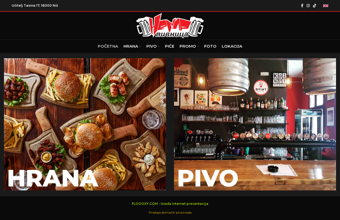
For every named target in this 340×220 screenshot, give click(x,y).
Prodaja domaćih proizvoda (170, 212)
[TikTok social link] (314, 5)
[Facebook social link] (302, 5)
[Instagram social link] (308, 5)
